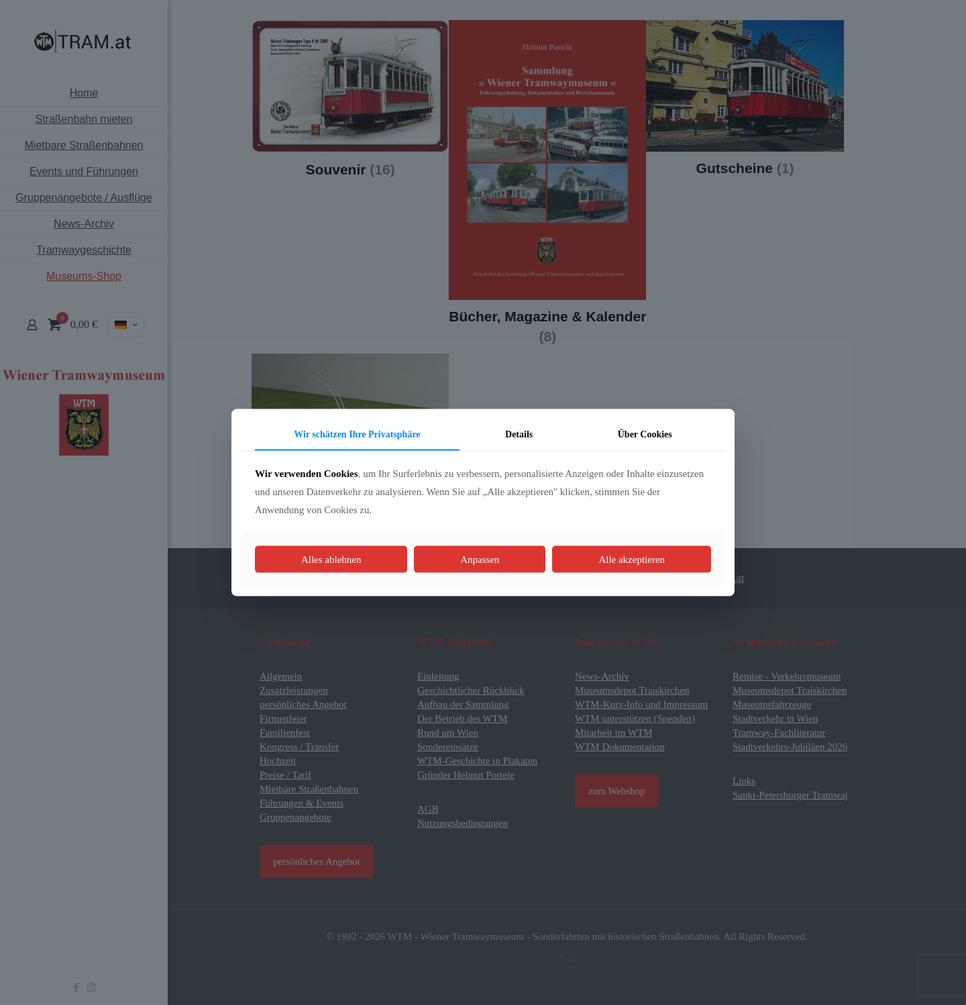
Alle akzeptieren (631, 558)
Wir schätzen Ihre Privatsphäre (357, 434)
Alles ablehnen (331, 558)
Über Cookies (645, 434)
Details (519, 434)
